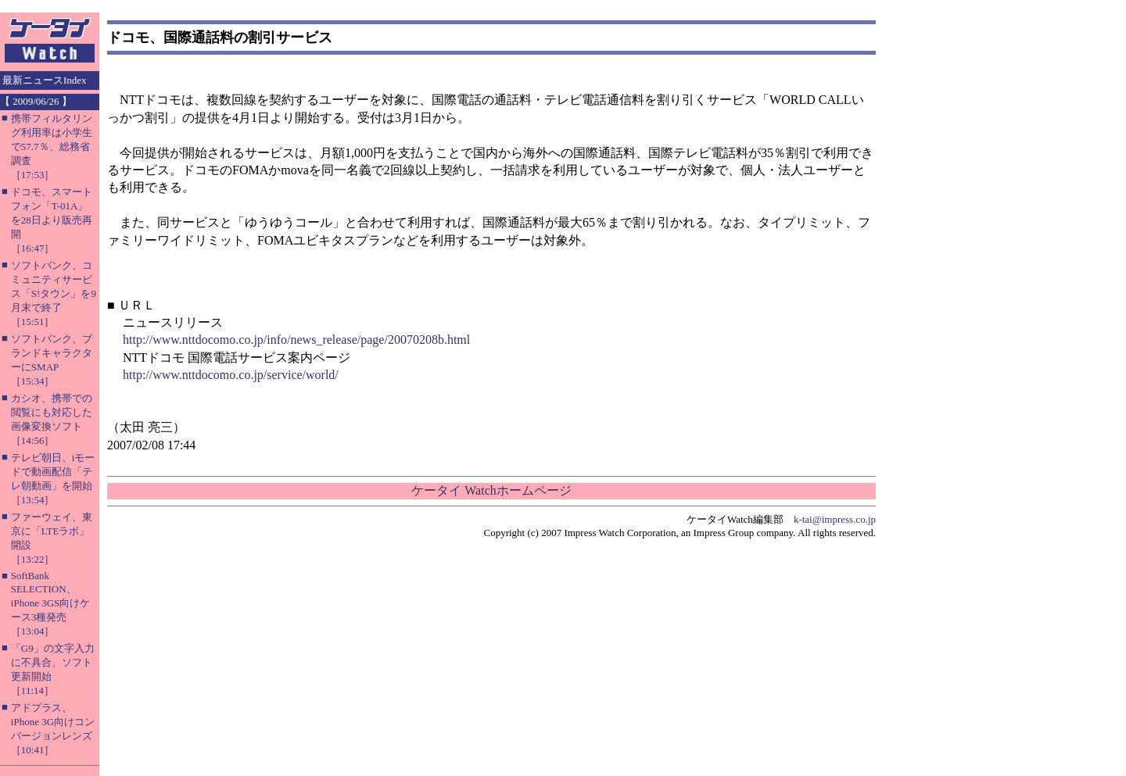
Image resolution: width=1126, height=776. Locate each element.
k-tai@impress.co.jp (835, 519)
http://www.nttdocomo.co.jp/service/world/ (231, 374)
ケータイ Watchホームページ (491, 490)
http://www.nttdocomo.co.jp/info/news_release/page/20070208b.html (296, 339)
